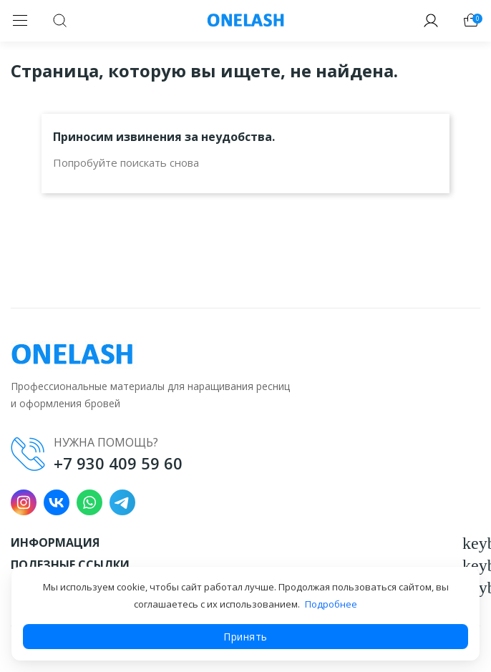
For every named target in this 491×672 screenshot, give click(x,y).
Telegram (122, 502)
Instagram (24, 502)
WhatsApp (89, 502)
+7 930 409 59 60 (118, 463)
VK (56, 502)
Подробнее (331, 604)
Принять (245, 636)
